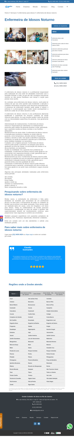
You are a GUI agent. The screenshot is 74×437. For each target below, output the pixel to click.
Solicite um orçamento (60, 26)
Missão (35, 7)
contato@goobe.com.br (37, 410)
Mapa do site (54, 417)
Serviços (44, 7)
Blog (53, 7)
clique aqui (29, 234)
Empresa (26, 7)
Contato (60, 7)
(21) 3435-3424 (53, 1)
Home (18, 7)
